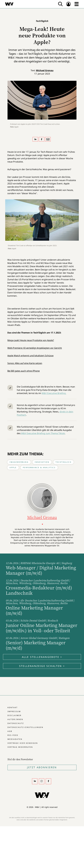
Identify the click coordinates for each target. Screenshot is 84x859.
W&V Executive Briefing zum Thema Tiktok (43, 433)
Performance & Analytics (39, 467)
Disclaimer (14, 715)
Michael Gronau (44, 70)
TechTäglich (63, 462)
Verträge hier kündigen (23, 743)
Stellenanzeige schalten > (42, 666)
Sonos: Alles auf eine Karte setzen (24, 363)
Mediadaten (15, 739)
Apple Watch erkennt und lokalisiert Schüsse (30, 355)
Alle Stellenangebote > (42, 657)
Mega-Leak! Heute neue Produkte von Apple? (30, 340)
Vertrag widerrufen (20, 747)
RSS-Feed (13, 735)
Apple (13, 467)
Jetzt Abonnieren (42, 767)
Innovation (42, 462)
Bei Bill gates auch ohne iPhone (23, 370)
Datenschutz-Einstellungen (25, 727)
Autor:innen (15, 719)
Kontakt (13, 707)
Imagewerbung (19, 462)
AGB (10, 731)
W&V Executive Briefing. (54, 393)
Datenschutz (16, 723)
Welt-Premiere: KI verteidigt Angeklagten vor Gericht (34, 347)
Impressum (14, 711)
